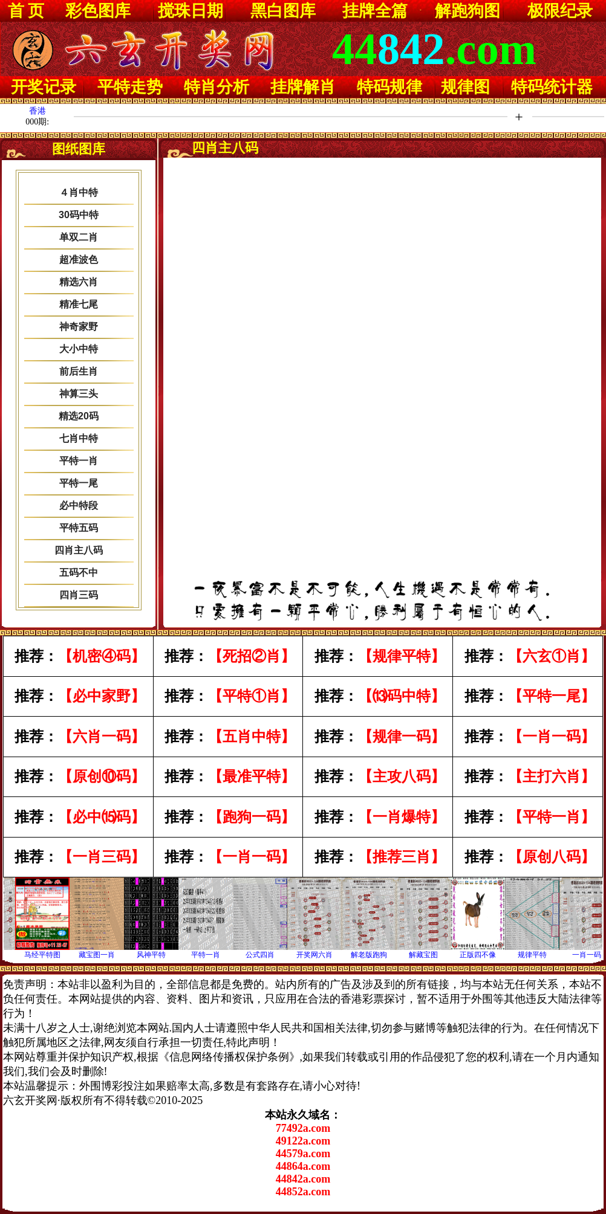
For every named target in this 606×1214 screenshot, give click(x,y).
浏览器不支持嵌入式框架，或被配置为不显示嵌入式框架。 (382, 372)
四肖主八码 (78, 550)
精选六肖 (78, 282)
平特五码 (78, 528)
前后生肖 (78, 371)
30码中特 (79, 215)
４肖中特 (78, 192)
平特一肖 (78, 461)
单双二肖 (78, 237)
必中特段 (78, 505)
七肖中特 (78, 438)
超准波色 (78, 259)
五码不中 (78, 572)
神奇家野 (78, 326)
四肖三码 (78, 595)
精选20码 (79, 416)
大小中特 (78, 349)
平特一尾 (78, 483)
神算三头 (78, 394)
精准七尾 (78, 304)
